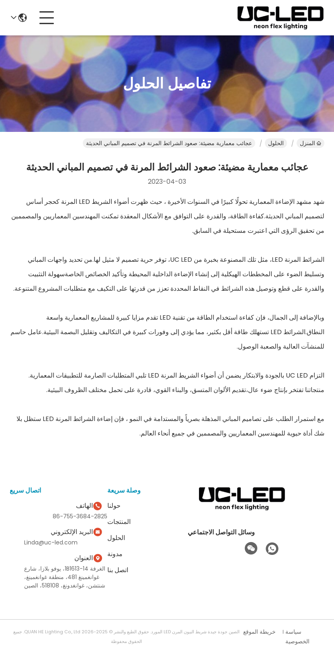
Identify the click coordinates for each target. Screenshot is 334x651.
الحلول (276, 143)
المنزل (310, 143)
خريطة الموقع (259, 632)
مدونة (115, 554)
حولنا (114, 505)
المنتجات (119, 521)
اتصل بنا (117, 570)
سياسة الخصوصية (297, 636)
